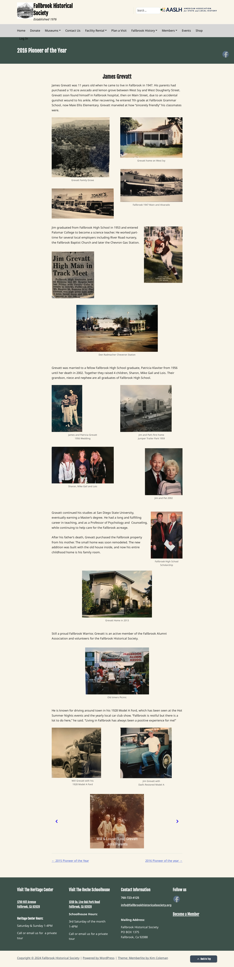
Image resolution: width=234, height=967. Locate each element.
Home (21, 30)
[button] (56, 821)
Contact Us (72, 30)
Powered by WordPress (99, 958)
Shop (199, 30)
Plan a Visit (119, 30)
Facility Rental (94, 30)
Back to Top (203, 959)
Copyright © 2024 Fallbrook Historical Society (48, 958)
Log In (23, 38)
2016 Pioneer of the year (163, 861)
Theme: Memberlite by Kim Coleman (143, 958)
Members (168, 30)
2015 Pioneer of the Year (70, 861)
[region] (117, 821)
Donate (35, 30)
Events (186, 30)
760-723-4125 (130, 898)
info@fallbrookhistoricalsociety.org (146, 905)
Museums (51, 30)
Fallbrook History (143, 30)
